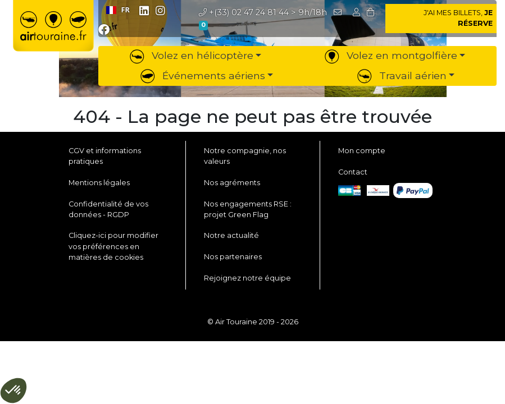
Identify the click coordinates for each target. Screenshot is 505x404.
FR (118, 10)
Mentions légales (99, 182)
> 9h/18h (263, 12)
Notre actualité (231, 235)
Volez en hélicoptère (191, 55)
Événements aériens (202, 75)
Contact (352, 172)
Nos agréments (232, 182)
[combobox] (117, 10)
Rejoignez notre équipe (247, 278)
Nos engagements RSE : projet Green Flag (248, 209)
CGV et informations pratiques (105, 156)
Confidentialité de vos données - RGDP (108, 209)
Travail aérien (402, 75)
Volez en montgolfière (391, 55)
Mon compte (361, 150)
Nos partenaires (233, 256)
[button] (357, 12)
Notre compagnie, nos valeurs (245, 156)
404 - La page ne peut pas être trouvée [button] (252, 116)
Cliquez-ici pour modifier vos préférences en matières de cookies (113, 246)
